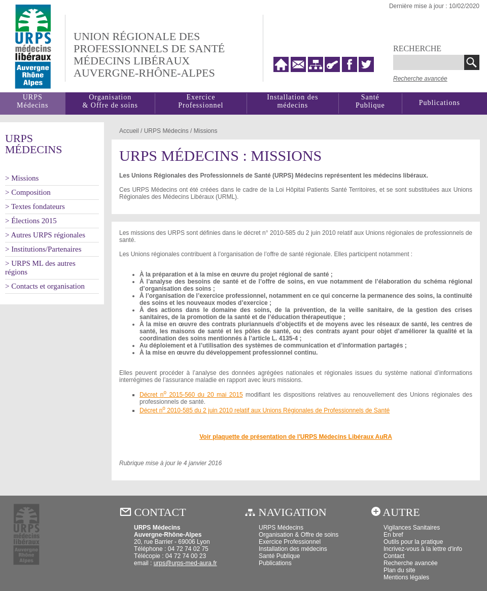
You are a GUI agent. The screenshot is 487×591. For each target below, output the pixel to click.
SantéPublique (370, 101)
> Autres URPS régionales (45, 235)
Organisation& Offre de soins (109, 101)
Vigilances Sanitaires (412, 527)
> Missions (22, 178)
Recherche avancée (420, 78)
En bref (393, 534)
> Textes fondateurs (35, 206)
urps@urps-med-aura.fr (185, 563)
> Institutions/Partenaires (43, 249)
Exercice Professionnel (200, 101)
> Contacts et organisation (45, 286)
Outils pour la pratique (413, 541)
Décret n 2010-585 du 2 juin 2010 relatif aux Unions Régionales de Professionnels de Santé (265, 410)
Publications (439, 103)
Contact (394, 556)
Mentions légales (406, 577)
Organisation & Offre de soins (298, 534)
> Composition (28, 192)
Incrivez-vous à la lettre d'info (423, 548)
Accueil (129, 130)
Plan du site (399, 570)
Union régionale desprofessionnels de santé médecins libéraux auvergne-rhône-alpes (149, 54)
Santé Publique (279, 556)
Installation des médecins (292, 101)
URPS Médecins (281, 527)
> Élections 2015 (31, 221)
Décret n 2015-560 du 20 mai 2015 (191, 394)
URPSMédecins (32, 101)
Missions (206, 130)
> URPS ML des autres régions (40, 267)
